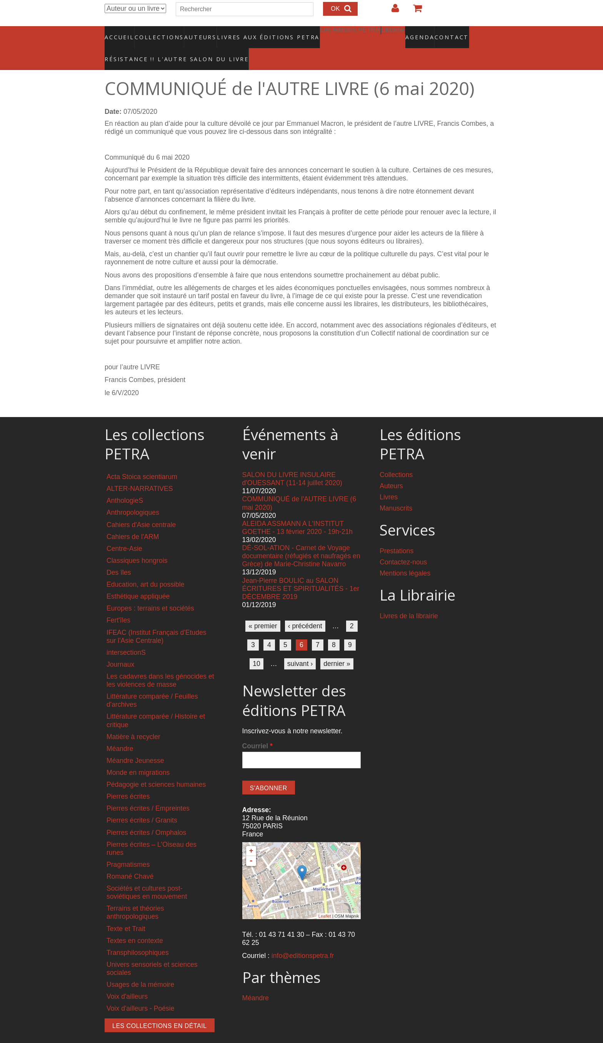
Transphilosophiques (138, 936)
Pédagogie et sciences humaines (156, 768)
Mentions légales (405, 557)
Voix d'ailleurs (127, 980)
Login (391, 11)
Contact (424, 32)
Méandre (120, 732)
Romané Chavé (130, 860)
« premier (262, 610)
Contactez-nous (403, 546)
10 (256, 647)
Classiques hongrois (137, 544)
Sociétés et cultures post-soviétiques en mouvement (147, 876)
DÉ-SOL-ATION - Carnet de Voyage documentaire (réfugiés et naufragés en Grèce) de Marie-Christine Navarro (301, 540)
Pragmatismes (128, 848)
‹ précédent (305, 610)
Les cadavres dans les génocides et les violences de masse (160, 664)
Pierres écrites (128, 780)
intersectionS (126, 636)
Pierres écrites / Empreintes (148, 792)
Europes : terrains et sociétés (150, 592)
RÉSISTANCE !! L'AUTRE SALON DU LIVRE (158, 46)
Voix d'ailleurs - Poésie (140, 992)
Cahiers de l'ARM (133, 520)
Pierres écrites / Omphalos (146, 816)
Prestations (396, 535)
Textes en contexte (135, 924)
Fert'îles (118, 604)
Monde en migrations (138, 756)
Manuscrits (396, 492)
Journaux (120, 648)
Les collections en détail (159, 1009)
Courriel (257, 730)
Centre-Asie (124, 532)
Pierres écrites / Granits (142, 804)
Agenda (392, 32)
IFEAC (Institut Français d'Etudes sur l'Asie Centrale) (157, 620)
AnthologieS (125, 484)
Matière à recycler (133, 720)
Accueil (120, 32)
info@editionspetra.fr (303, 939)
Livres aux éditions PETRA (252, 32)
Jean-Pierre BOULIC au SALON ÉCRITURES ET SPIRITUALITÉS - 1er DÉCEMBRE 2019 (301, 572)
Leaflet (324, 899)
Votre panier (414, 11)
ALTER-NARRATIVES (140, 472)
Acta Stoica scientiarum (142, 460)
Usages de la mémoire (140, 968)
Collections (157, 32)
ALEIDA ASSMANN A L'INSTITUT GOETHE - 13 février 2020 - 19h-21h (297, 511)
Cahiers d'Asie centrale (141, 508)
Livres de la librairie (409, 599)
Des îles (119, 556)
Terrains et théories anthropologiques (135, 896)
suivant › (300, 647)
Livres (389, 481)
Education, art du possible (145, 568)
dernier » (336, 647)
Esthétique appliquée (138, 580)
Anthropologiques (133, 496)
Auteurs (195, 32)
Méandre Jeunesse (135, 744)
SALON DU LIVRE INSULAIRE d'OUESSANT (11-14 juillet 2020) (292, 463)
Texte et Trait (126, 912)
